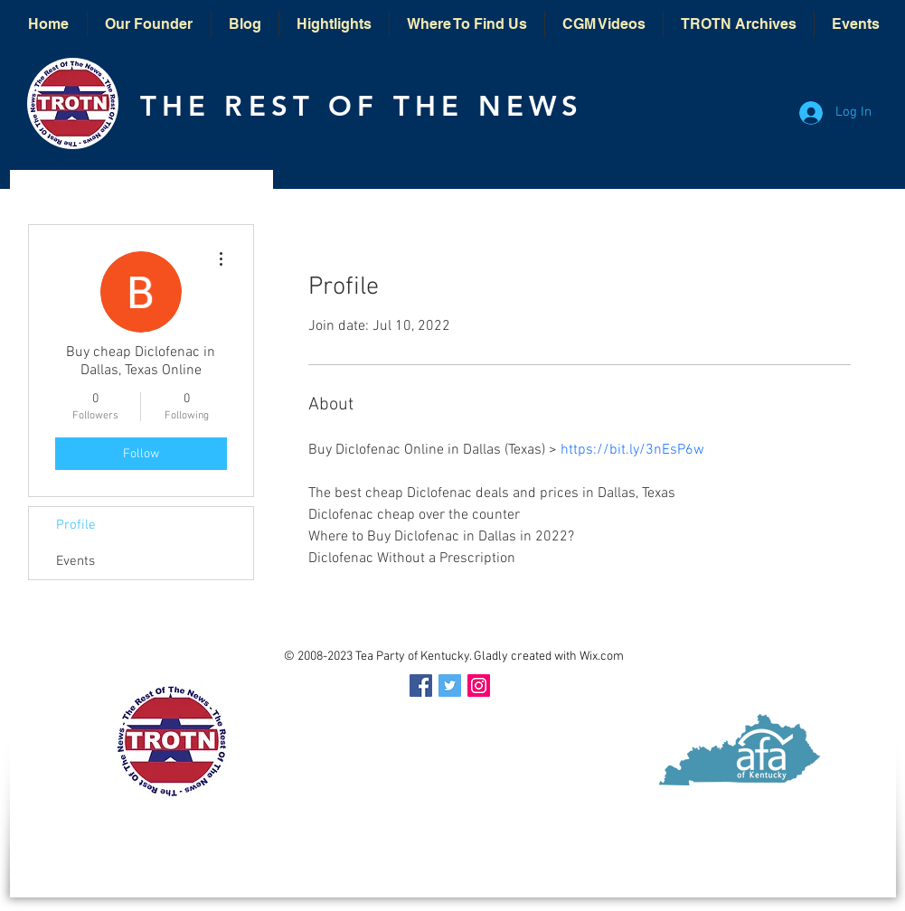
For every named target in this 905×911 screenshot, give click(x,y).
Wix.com (602, 656)
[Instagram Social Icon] (478, 685)
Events (75, 561)
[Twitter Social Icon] (449, 685)
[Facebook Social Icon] (421, 685)
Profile (76, 525)
